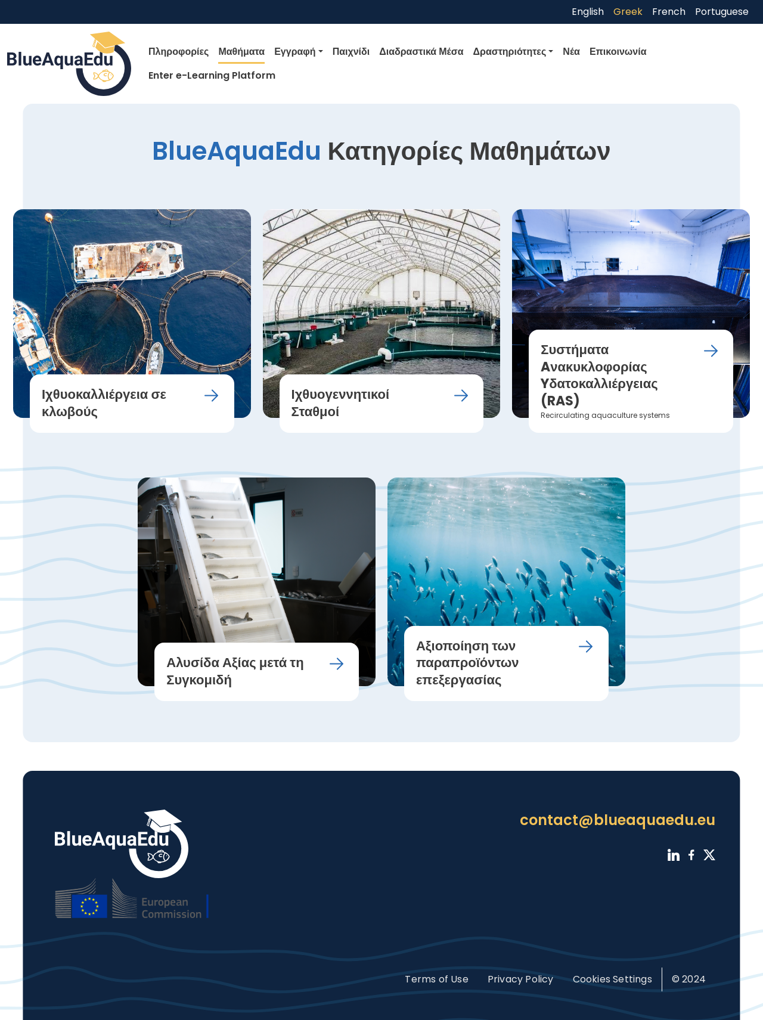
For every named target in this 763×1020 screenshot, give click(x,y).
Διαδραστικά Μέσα (421, 51)
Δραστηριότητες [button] (510, 51)
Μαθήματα (241, 51)
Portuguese (722, 11)
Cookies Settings (612, 979)
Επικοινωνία (618, 51)
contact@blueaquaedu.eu (617, 820)
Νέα (571, 51)
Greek (628, 11)
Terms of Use (436, 979)
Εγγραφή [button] (294, 51)
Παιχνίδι (351, 51)
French (669, 11)
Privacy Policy (521, 979)
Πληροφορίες (178, 51)
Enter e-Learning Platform (211, 75)
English (588, 11)
